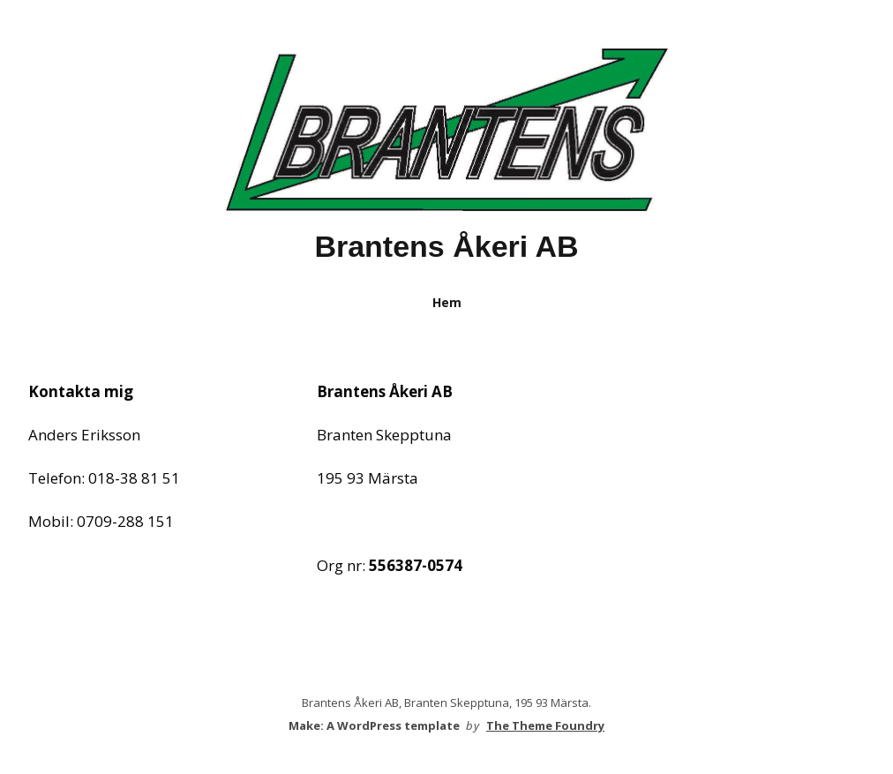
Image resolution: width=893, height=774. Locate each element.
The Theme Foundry (545, 725)
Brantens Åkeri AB (446, 246)
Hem (447, 302)
